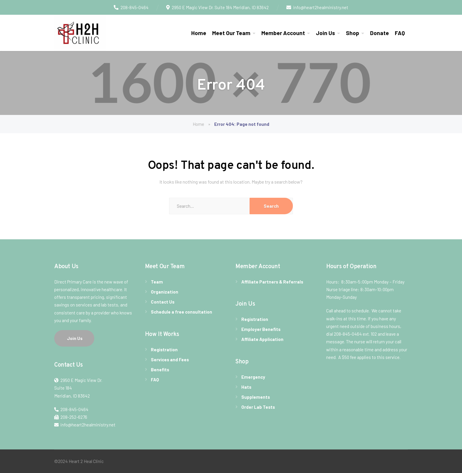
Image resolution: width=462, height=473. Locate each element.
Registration (164, 349)
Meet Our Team (231, 32)
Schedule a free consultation (181, 311)
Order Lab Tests (258, 407)
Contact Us (162, 301)
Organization (164, 291)
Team (157, 281)
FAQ (400, 32)
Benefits (160, 369)
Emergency (253, 377)
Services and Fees (170, 359)
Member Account (283, 32)
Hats (246, 387)
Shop (352, 32)
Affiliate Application (262, 339)
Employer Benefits (260, 329)
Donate (379, 32)
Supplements (255, 397)
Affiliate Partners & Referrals (272, 281)
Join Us (325, 32)
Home (198, 32)
